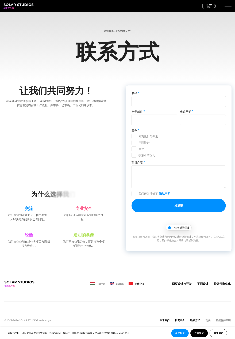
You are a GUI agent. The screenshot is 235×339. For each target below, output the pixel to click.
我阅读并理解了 (154, 193)
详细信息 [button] (218, 333)
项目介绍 (138, 162)
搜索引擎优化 (146, 155)
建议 (141, 149)
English (117, 283)
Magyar (97, 283)
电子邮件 (138, 111)
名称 (136, 93)
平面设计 (144, 142)
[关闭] (228, 6)
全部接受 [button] (180, 333)
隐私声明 (164, 193)
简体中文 (136, 283)
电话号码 (187, 111)
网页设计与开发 (148, 136)
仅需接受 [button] (199, 333)
